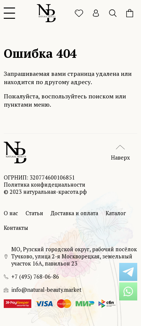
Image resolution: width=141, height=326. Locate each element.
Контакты (16, 227)
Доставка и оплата (74, 213)
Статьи (34, 213)
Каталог (116, 213)
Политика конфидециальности (44, 184)
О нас (11, 213)
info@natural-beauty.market (46, 289)
